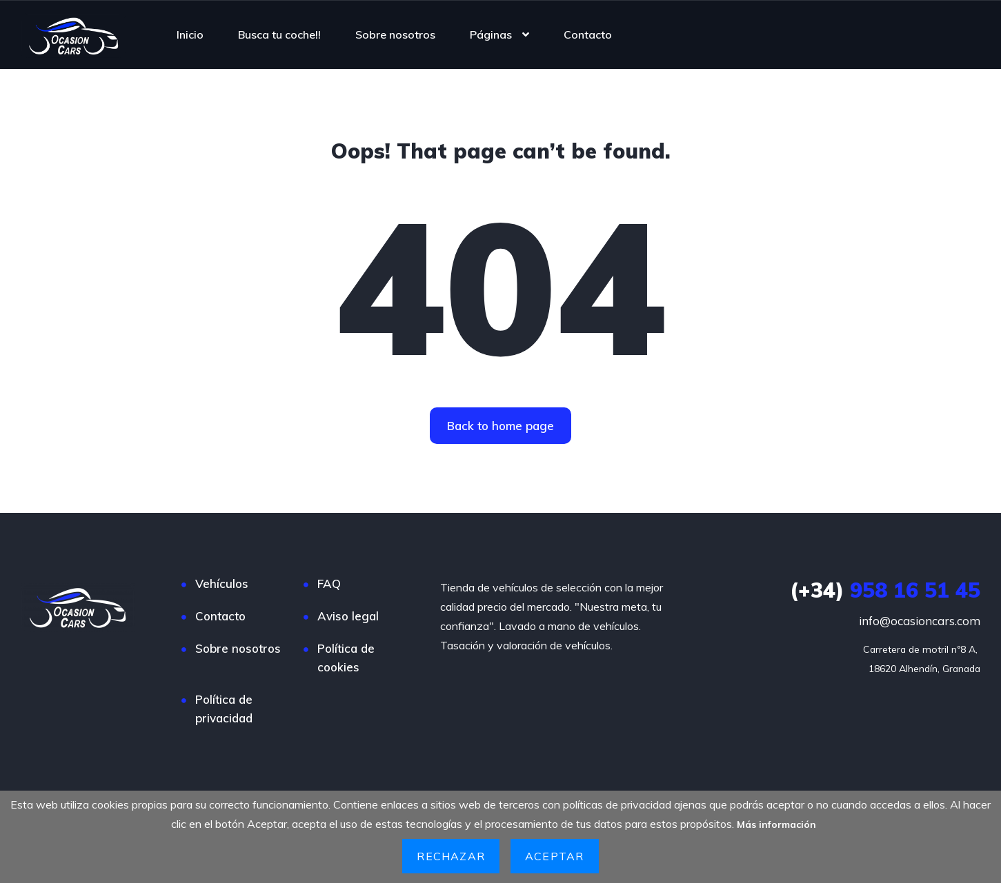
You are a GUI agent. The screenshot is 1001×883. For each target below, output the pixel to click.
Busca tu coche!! (279, 34)
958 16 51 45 (885, 590)
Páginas (491, 34)
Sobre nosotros (395, 34)
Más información (777, 824)
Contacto (588, 34)
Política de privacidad (223, 708)
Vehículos (221, 583)
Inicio (190, 34)
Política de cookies (346, 657)
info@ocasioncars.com (919, 620)
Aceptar (554, 856)
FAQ (329, 583)
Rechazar (451, 856)
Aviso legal (348, 616)
